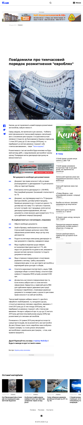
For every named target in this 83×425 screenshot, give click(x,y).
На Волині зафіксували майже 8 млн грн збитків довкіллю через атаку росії (34, 399)
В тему (59, 154)
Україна (17, 350)
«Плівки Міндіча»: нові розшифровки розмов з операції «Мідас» (68, 195)
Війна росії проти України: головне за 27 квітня (65, 210)
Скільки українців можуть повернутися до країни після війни (66, 235)
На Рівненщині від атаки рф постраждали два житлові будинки (11, 398)
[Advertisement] (41, 42)
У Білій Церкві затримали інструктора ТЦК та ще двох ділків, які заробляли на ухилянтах (66, 168)
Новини (20, 25)
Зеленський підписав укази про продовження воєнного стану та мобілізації (68, 178)
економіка (26, 350)
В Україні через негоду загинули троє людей (68, 218)
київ (21, 350)
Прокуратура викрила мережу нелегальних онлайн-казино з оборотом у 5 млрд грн (67, 226)
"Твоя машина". (38, 146)
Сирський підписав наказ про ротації (67, 187)
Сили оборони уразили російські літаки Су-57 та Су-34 (57, 398)
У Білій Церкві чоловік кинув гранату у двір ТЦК (66, 159)
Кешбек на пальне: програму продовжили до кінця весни (67, 203)
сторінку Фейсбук (40, 341)
